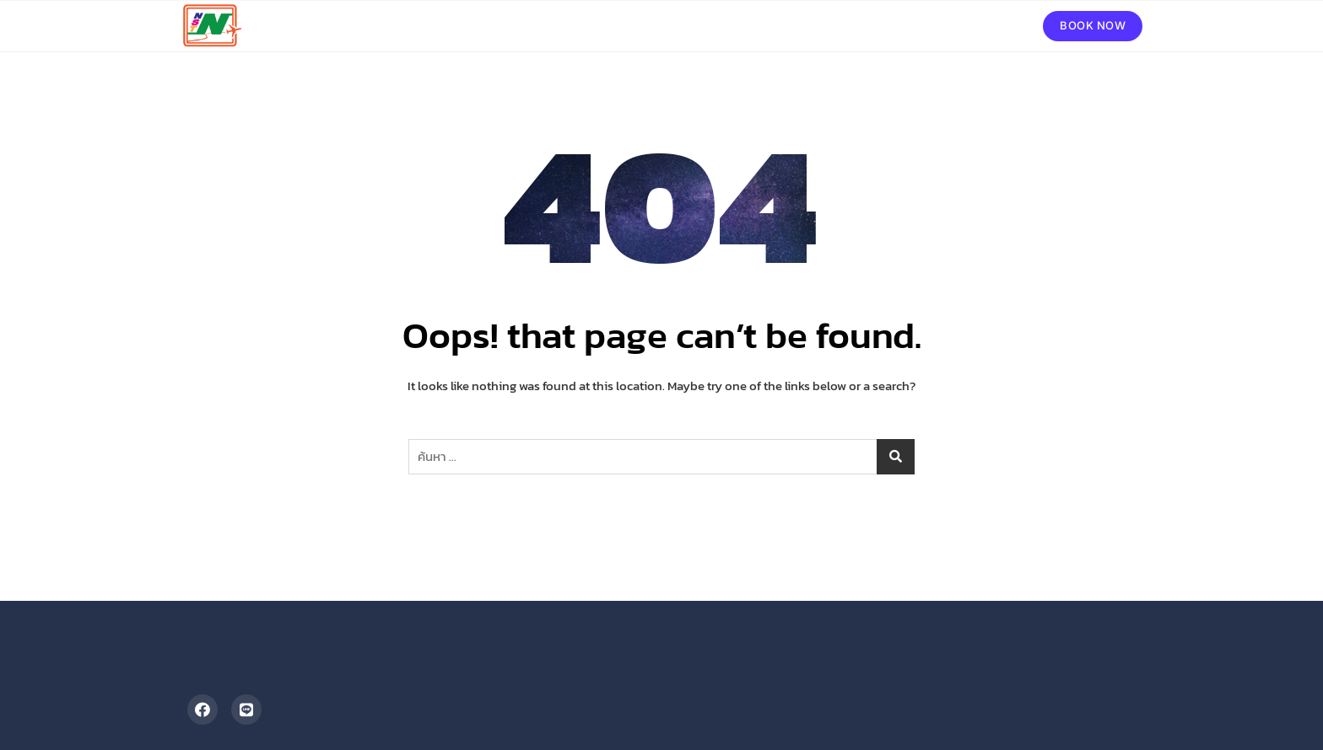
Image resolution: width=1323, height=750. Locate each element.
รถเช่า (876, 25)
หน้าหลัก (612, 25)
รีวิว (923, 25)
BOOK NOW (1093, 25)
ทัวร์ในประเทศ (800, 25)
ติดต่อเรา (980, 25)
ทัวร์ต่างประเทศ (699, 25)
